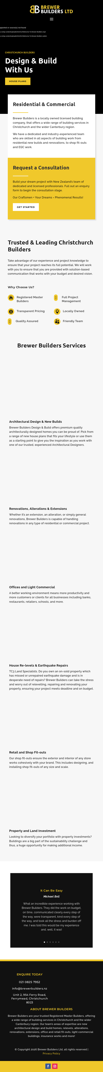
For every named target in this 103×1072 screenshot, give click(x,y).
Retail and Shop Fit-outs (27, 752)
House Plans (17, 81)
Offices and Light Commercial (32, 587)
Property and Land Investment (32, 831)
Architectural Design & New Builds (35, 421)
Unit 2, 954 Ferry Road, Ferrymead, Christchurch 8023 (29, 998)
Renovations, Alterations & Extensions (38, 509)
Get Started (26, 207)
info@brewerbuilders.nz (29, 988)
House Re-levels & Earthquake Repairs (38, 665)
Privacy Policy (51, 1053)
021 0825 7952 (29, 982)
